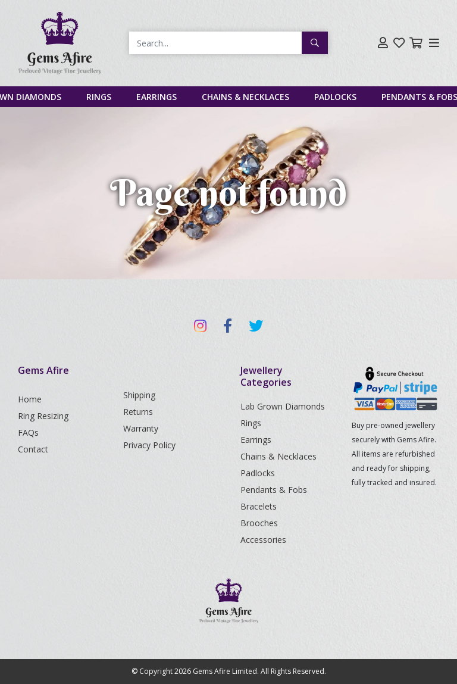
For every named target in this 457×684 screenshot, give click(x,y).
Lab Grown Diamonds (282, 406)
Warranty (140, 428)
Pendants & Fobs (273, 489)
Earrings (156, 96)
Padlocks (335, 96)
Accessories (263, 539)
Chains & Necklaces (245, 96)
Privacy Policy (149, 445)
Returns (138, 411)
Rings (98, 96)
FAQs (28, 432)
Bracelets (258, 506)
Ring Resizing (43, 415)
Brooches (259, 523)
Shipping (139, 395)
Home (30, 399)
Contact (33, 449)
